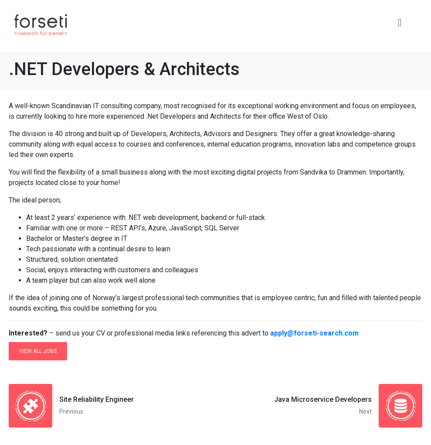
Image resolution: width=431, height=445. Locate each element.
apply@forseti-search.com (314, 333)
